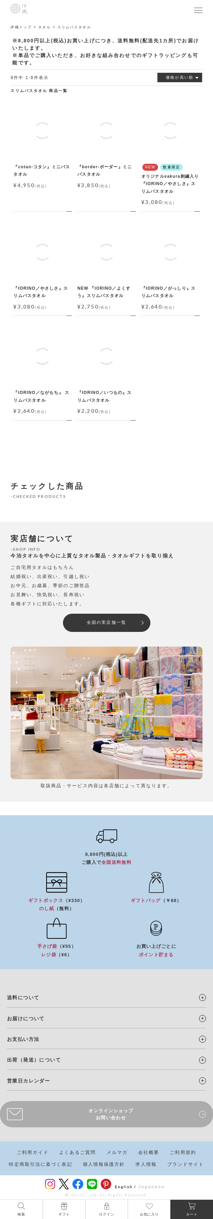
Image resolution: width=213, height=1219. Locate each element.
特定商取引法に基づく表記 (40, 1164)
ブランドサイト (185, 1164)
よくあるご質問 (77, 1152)
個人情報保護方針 (104, 1164)
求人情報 (145, 1164)
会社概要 (148, 1152)
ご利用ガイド (33, 1152)
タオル (44, 27)
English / (125, 1187)
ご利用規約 (183, 1152)
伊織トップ (21, 27)
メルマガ (117, 1152)
